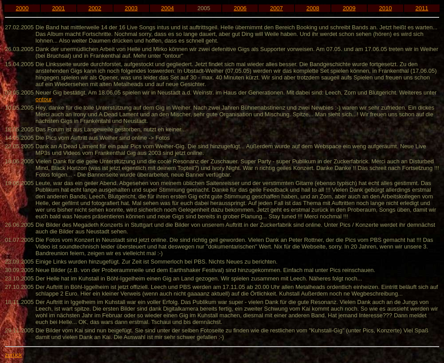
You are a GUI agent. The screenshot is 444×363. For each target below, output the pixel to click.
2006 (240, 8)
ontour (43, 99)
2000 (22, 8)
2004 (167, 8)
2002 (94, 8)
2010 (385, 8)
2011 (422, 8)
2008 (312, 8)
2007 (276, 8)
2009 (349, 8)
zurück (13, 354)
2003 (131, 8)
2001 (58, 8)
